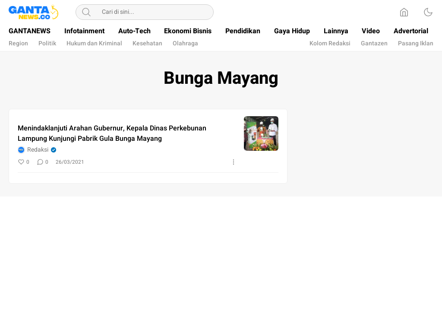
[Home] (404, 12)
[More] (233, 162)
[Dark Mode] (428, 12)
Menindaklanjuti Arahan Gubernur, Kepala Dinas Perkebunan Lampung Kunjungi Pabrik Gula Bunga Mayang (112, 133)
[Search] (86, 12)
